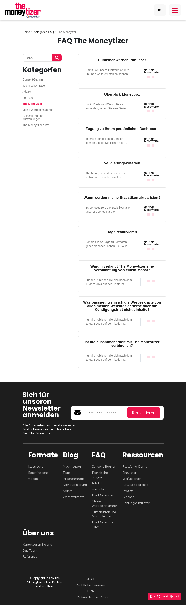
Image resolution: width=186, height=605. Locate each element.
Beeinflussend (38, 472)
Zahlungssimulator (136, 503)
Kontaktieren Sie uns (37, 544)
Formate (28, 97)
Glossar (128, 497)
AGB (90, 579)
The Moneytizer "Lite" (36, 125)
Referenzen (31, 556)
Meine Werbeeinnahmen (38, 109)
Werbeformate (73, 497)
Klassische (35, 466)
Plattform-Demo (135, 466)
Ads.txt (27, 91)
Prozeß (128, 491)
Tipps (67, 472)
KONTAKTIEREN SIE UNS (164, 596)
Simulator (130, 472)
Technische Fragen (34, 85)
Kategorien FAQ (44, 32)
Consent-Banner (33, 79)
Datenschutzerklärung (93, 597)
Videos (33, 479)
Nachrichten (72, 466)
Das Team (30, 550)
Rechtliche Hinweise (90, 585)
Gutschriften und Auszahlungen (33, 117)
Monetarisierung (75, 485)
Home (26, 32)
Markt (67, 491)
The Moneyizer (32, 103)
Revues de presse (135, 485)
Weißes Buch (132, 479)
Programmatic (73, 479)
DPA (90, 591)
